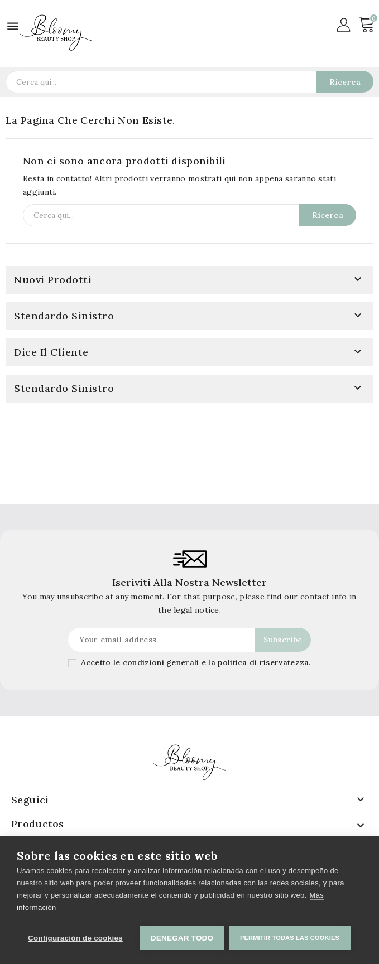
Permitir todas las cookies (290, 937)
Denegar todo (182, 938)
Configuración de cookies (75, 938)
